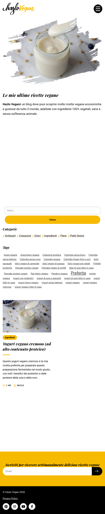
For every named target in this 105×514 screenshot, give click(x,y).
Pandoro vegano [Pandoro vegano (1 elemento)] (60, 273)
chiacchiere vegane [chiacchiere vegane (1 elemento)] (29, 255)
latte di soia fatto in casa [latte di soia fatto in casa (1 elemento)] (81, 268)
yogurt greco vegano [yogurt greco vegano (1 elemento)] (28, 282)
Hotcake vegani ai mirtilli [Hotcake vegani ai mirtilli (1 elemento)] (54, 268)
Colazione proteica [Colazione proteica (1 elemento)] (52, 255)
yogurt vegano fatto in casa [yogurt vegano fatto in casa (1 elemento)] (28, 287)
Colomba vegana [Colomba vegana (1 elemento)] (52, 259)
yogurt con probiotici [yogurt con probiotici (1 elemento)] (23, 278)
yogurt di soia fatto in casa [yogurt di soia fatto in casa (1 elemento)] (77, 278)
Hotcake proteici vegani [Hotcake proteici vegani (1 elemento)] (26, 268)
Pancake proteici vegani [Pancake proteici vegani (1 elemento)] (16, 273)
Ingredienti (10, 337)
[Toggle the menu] (98, 8)
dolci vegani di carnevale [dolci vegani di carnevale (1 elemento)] (27, 263)
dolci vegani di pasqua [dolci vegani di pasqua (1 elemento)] (53, 263)
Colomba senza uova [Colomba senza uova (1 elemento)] (30, 259)
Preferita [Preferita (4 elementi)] (78, 273)
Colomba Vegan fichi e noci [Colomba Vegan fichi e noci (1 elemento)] (76, 259)
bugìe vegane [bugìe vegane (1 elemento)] (10, 255)
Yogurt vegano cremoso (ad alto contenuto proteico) (27, 346)
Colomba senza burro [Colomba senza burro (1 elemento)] (74, 255)
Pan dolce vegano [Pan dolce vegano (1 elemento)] (39, 273)
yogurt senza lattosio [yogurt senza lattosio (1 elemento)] (52, 282)
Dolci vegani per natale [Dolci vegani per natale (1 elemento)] (79, 263)
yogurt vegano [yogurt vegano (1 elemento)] (73, 282)
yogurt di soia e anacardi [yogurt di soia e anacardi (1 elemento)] (49, 278)
